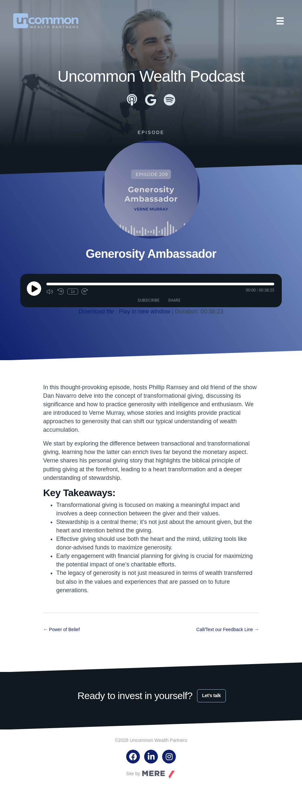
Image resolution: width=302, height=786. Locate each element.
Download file (96, 311)
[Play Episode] (34, 288)
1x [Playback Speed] (73, 291)
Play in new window (144, 311)
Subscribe (148, 300)
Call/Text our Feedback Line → (227, 629)
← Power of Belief (61, 629)
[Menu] (280, 21)
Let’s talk (211, 695)
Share (174, 300)
